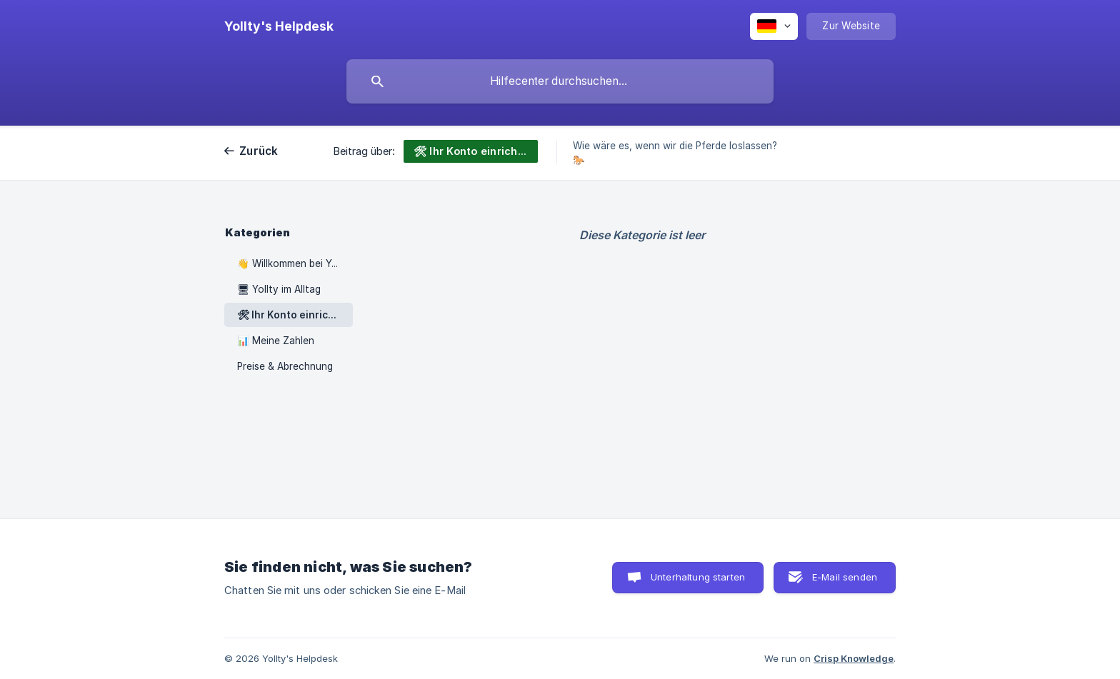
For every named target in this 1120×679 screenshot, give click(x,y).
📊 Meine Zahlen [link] (275, 340)
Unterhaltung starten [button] (698, 577)
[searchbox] (560, 81)
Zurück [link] (259, 151)
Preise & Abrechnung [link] (285, 366)
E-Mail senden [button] (844, 577)
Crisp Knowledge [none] (854, 658)
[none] (279, 26)
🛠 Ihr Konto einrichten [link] (294, 315)
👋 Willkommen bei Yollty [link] (294, 263)
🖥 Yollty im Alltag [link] (279, 289)
